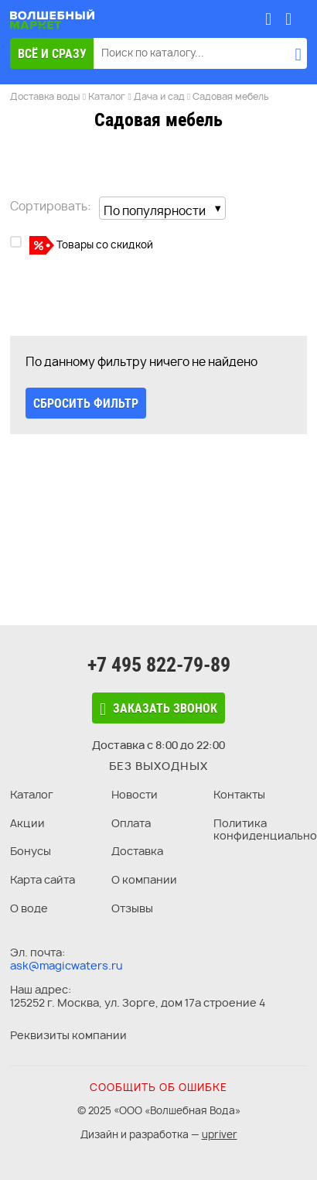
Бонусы (30, 850)
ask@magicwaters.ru (66, 965)
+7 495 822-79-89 (158, 664)
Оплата (131, 823)
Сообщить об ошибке (158, 1087)
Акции (27, 823)
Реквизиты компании (68, 1035)
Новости (134, 794)
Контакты (239, 794)
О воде (29, 908)
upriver (219, 1134)
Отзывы (132, 908)
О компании (144, 879)
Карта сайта (42, 879)
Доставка (137, 850)
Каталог (31, 794)
